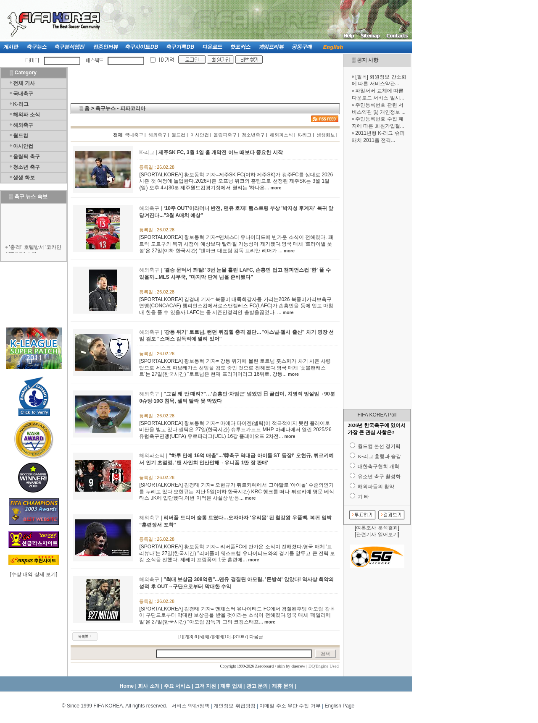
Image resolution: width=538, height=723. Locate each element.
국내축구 (23, 94)
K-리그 (21, 104)
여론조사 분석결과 (377, 528)
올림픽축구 (225, 134)
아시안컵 (23, 146)
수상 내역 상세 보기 (33, 574)
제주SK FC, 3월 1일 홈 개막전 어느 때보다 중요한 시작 (220, 152)
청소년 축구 (26, 167)
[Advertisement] (377, 276)
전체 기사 (23, 83)
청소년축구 (253, 134)
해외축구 (23, 125)
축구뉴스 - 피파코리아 (120, 108)
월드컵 (20, 136)
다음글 (256, 636)
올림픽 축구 (26, 157)
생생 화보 (23, 178)
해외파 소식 (26, 115)
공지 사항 (367, 60)
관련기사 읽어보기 (377, 534)
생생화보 (325, 134)
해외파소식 (281, 134)
